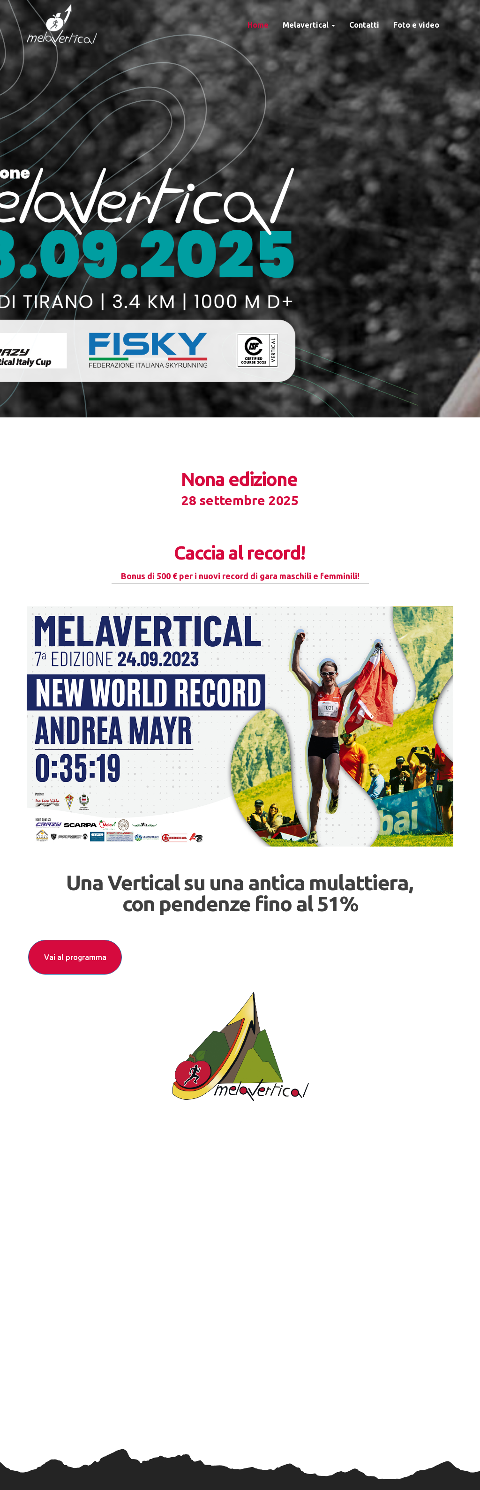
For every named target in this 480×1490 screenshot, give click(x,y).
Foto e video (416, 25)
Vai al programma (75, 957)
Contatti (364, 25)
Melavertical (309, 25)
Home (258, 25)
